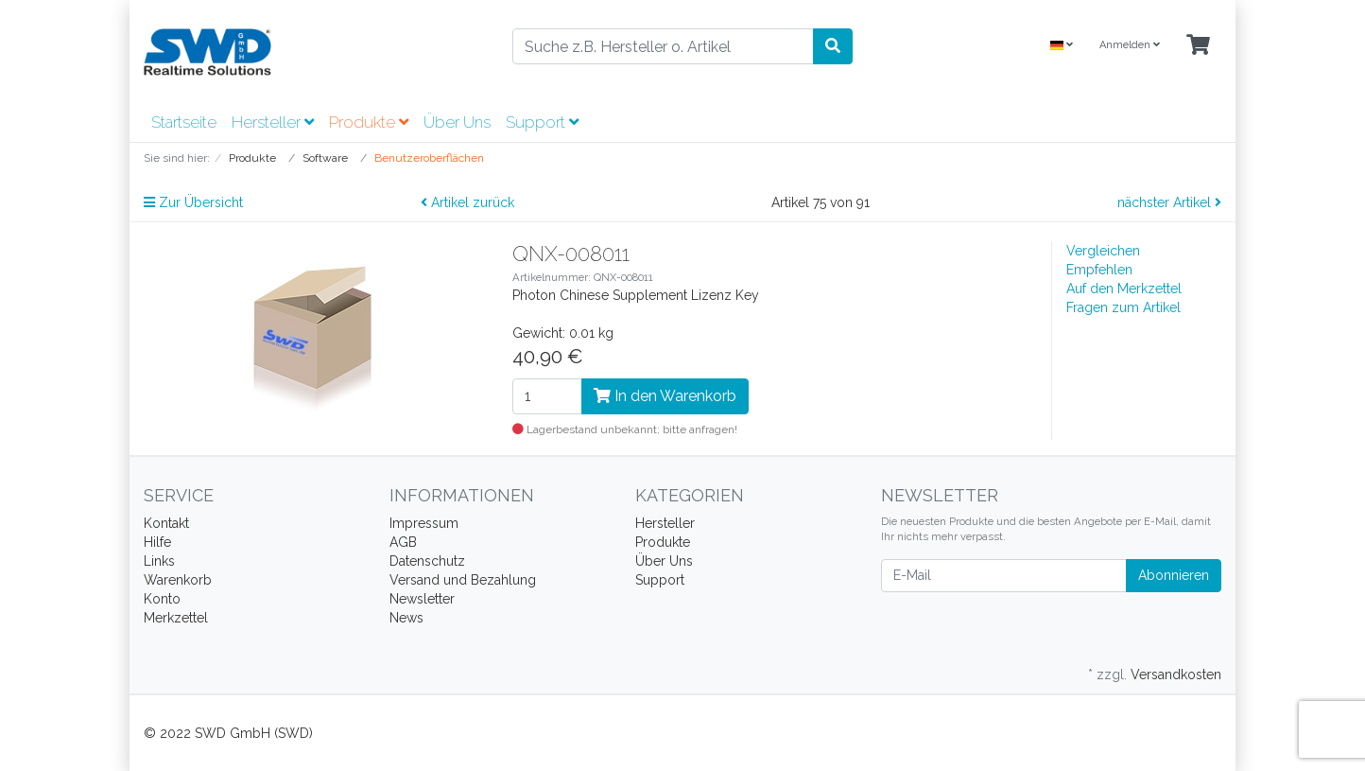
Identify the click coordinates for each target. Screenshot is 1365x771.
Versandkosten (1176, 674)
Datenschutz (427, 561)
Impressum (423, 523)
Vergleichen (1103, 250)
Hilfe (157, 542)
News (406, 617)
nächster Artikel (1169, 202)
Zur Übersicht (193, 202)
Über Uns (457, 122)
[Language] (1061, 46)
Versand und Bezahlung (462, 579)
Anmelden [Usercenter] (1129, 45)
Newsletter (422, 598)
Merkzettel (176, 617)
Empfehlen (1099, 269)
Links (159, 561)
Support (542, 122)
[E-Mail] (1004, 575)
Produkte (368, 122)
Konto (162, 598)
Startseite (183, 122)
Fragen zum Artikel (1123, 307)
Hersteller (273, 122)
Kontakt (166, 523)
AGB (403, 542)
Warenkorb (178, 579)
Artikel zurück (467, 202)
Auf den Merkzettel (1124, 288)
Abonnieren (1173, 575)
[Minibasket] (1198, 45)
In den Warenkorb (665, 396)
